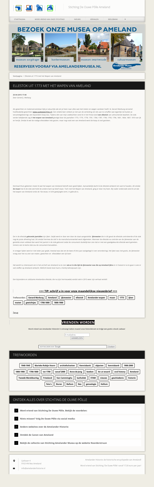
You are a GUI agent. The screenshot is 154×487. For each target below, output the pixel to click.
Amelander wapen (96, 299)
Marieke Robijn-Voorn (45, 367)
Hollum (104, 386)
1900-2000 (128, 367)
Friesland (47, 380)
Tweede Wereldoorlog (29, 380)
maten (18, 304)
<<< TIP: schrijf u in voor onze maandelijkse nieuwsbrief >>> (78, 293)
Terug (15, 314)
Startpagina (19, 21)
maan (112, 299)
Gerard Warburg (36, 299)
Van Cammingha (64, 380)
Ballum (69, 386)
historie (132, 380)
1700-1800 (45, 304)
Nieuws (77, 21)
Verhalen (94, 21)
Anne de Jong (76, 373)
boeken (90, 373)
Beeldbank (113, 21)
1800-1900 (58, 304)
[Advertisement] (77, 220)
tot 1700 (46, 373)
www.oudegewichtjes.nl (42, 114)
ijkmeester (66, 299)
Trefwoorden (19, 299)
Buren (59, 386)
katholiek (81, 380)
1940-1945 (25, 367)
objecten (99, 367)
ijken (130, 299)
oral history (119, 373)
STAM (93, 380)
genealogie (91, 386)
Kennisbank (85, 367)
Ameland (52, 299)
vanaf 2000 (60, 373)
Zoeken (138, 7)
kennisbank (113, 367)
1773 (122, 299)
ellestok (79, 299)
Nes (79, 386)
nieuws (103, 380)
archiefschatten (67, 367)
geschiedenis (118, 380)
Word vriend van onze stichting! (50, 21)
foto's (49, 386)
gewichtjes (31, 304)
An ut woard (104, 373)
